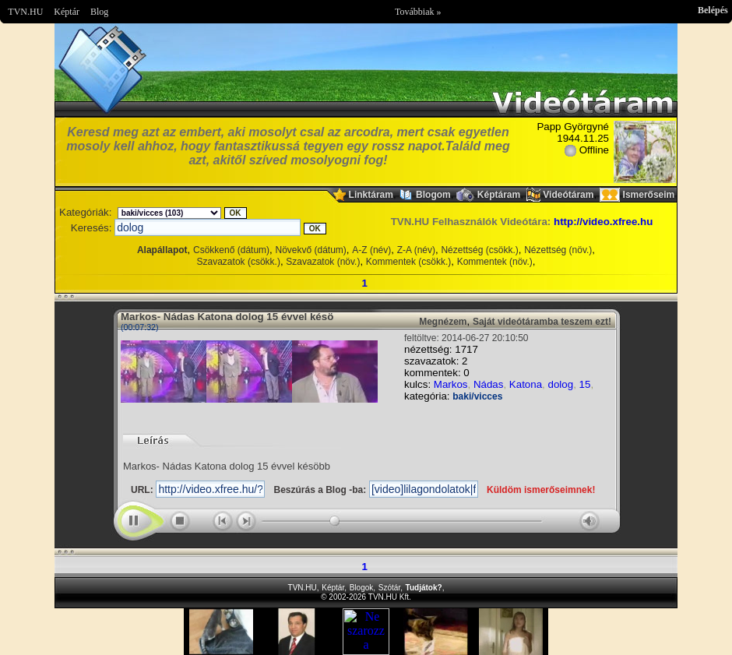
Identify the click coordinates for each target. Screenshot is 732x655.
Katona (525, 384)
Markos (451, 384)
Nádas (488, 384)
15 (585, 384)
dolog (561, 384)
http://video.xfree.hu (603, 221)
